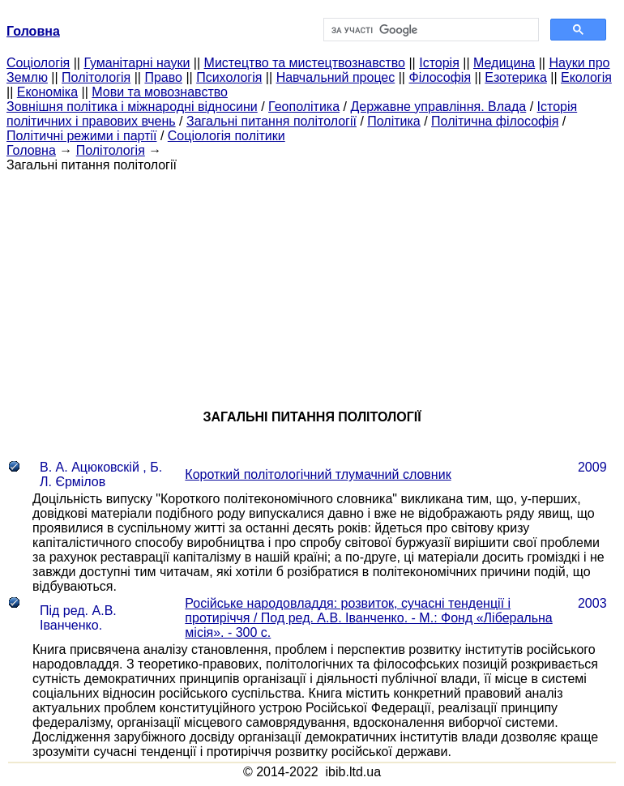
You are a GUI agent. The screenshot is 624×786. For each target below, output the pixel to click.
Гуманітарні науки (136, 63)
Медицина (504, 63)
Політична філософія (494, 121)
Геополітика (304, 106)
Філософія (439, 77)
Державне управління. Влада (438, 106)
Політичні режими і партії (81, 136)
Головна (31, 150)
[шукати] (429, 30)
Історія (439, 63)
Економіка (47, 92)
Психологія (229, 77)
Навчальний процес (335, 77)
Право (163, 77)
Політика (393, 121)
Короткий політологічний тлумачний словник (318, 474)
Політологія (96, 77)
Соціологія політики (226, 136)
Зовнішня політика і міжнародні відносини (132, 106)
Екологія (586, 77)
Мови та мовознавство (160, 92)
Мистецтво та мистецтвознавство (304, 63)
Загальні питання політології (271, 121)
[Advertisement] (312, 286)
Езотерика (516, 77)
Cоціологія (38, 63)
